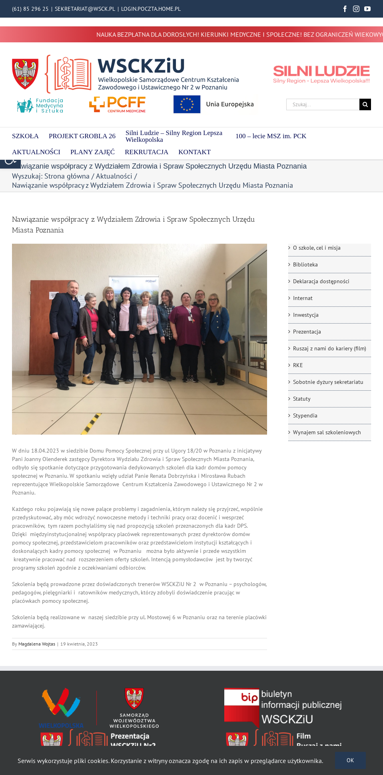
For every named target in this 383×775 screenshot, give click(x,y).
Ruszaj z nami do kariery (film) (329, 348)
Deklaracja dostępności (321, 281)
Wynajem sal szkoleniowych (327, 432)
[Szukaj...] (322, 104)
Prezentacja (307, 331)
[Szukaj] (365, 104)
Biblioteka (305, 264)
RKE (298, 365)
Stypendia (305, 415)
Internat (303, 298)
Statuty (302, 398)
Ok (350, 760)
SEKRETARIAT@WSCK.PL (85, 8)
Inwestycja (306, 314)
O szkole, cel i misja (317, 247)
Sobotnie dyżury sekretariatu (328, 382)
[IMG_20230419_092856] (139, 339)
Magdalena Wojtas (36, 644)
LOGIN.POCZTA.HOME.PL (151, 8)
